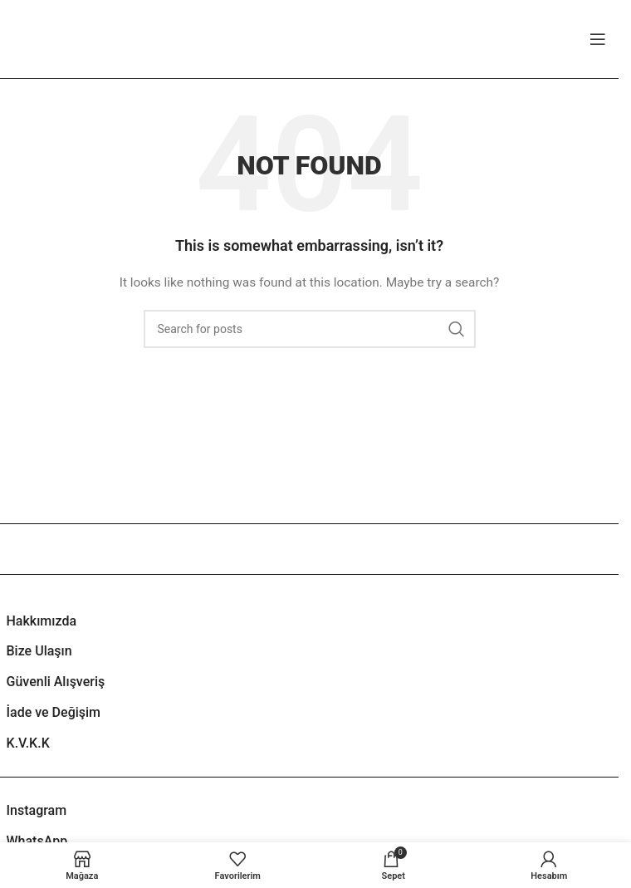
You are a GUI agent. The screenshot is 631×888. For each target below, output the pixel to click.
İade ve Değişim (54, 712)
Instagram (37, 810)
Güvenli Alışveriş (56, 681)
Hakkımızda (42, 621)
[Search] (310, 329)
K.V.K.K (28, 743)
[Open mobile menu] (597, 39)
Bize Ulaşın (39, 651)
